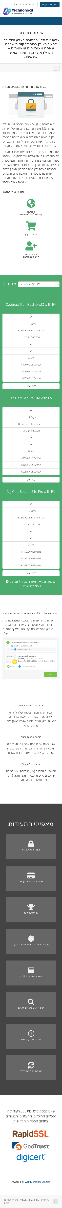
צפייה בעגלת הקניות (49, 4)
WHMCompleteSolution (38, 1181)
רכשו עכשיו (31, 386)
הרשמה (32, 4)
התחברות (23, 4)
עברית (13, 4)
